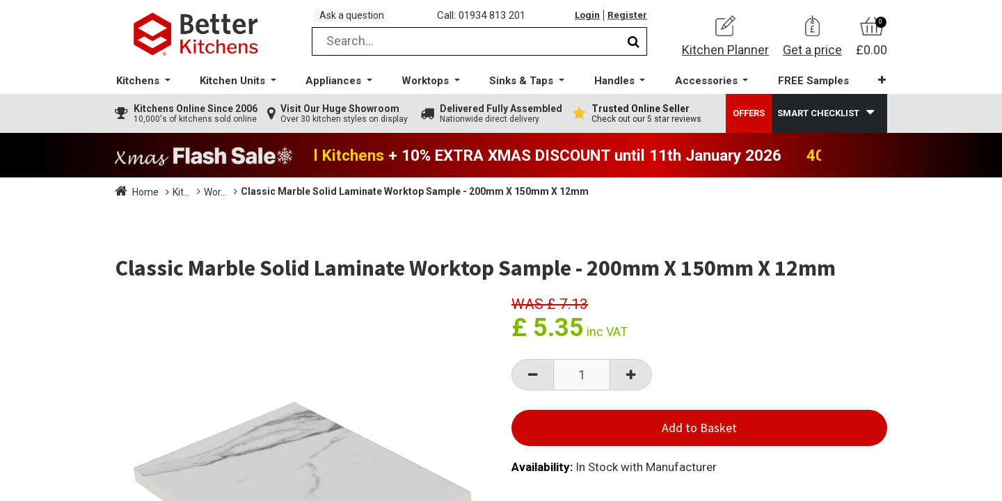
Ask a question (357, 19)
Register (626, 20)
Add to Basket (699, 437)
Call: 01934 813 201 (487, 20)
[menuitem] (806, 91)
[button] (873, 90)
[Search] (633, 51)
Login (584, 20)
